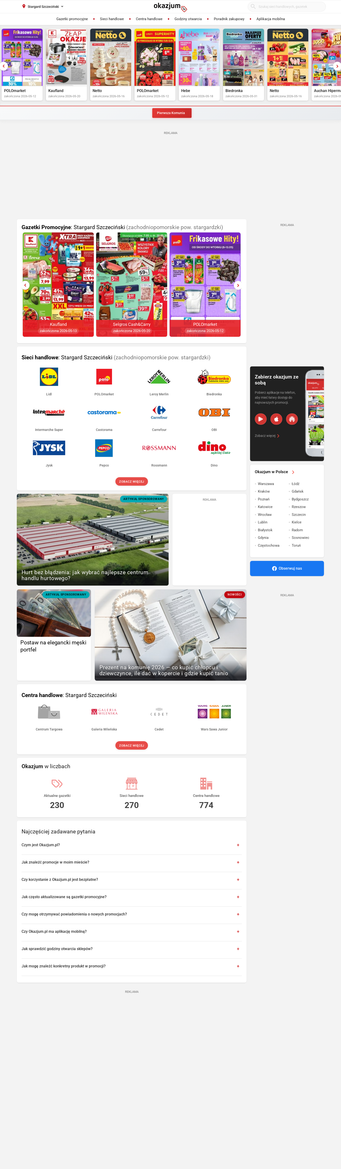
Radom (297, 530)
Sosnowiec (300, 538)
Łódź (295, 484)
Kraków (264, 491)
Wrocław (265, 515)
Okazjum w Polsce (275, 471)
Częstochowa (268, 545)
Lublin (262, 522)
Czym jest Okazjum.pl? (41, 845)
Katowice (265, 507)
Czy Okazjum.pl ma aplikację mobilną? (54, 931)
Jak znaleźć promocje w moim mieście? (55, 862)
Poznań (263, 499)
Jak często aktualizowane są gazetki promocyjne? (64, 897)
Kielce (296, 522)
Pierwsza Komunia (171, 113)
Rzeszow (299, 507)
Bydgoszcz (300, 499)
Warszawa (266, 484)
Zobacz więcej (131, 481)
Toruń (296, 545)
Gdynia (263, 538)
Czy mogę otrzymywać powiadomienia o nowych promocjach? (74, 914)
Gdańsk (298, 491)
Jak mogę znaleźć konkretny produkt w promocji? (64, 966)
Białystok (265, 530)
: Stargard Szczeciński (122, 227)
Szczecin (299, 515)
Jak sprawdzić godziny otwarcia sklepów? (57, 949)
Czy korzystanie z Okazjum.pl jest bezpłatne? (60, 879)
